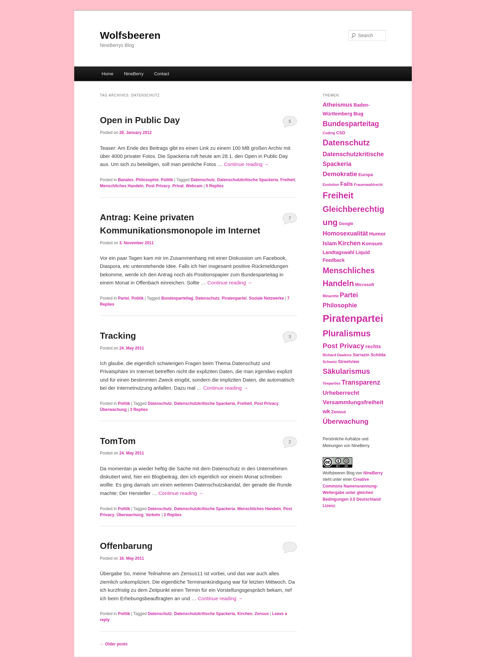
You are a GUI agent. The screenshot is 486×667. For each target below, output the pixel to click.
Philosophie (147, 179)
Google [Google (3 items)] (346, 223)
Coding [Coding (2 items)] (329, 133)
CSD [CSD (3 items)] (340, 133)
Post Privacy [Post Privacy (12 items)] (343, 346)
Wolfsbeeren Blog (339, 473)
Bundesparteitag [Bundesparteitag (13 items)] (351, 124)
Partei (123, 298)
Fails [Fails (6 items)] (346, 184)
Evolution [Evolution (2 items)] (331, 185)
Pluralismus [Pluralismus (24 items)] (347, 333)
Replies (215, 186)
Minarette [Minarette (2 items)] (331, 296)
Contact (161, 73)
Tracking (118, 336)
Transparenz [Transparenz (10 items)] (361, 382)
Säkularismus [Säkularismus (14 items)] (346, 371)
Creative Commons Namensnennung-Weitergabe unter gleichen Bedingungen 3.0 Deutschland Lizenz (352, 492)
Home (107, 73)
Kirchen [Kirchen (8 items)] (349, 243)
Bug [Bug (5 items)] (358, 113)
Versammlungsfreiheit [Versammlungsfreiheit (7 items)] (353, 402)
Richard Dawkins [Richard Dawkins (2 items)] (337, 355)
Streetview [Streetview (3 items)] (348, 361)
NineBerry (133, 73)
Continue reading (246, 164)
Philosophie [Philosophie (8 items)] (340, 305)
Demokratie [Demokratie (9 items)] (340, 173)
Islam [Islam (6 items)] (330, 243)
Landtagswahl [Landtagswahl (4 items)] (338, 252)
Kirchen (244, 613)
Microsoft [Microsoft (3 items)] (364, 284)
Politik (167, 179)
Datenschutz (203, 179)
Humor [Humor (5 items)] (377, 234)
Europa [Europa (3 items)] (365, 174)
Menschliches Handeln (121, 186)
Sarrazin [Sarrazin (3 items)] (361, 355)
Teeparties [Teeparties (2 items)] (332, 383)
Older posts (114, 644)
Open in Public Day (140, 120)
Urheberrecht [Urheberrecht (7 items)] (341, 392)
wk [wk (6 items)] (326, 411)
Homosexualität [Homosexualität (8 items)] (345, 233)
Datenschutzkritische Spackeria (247, 179)
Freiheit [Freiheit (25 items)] (338, 195)
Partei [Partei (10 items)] (349, 295)
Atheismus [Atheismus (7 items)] (337, 104)
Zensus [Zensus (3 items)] (338, 412)
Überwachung (113, 409)
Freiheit (287, 179)
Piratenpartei (234, 298)
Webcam (194, 186)
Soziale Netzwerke (266, 298)
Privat (178, 186)
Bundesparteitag (177, 298)
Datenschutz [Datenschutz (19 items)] (346, 142)
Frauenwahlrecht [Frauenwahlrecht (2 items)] (368, 185)
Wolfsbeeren (130, 35)
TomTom (118, 441)
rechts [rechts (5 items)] (373, 346)
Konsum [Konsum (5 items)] (372, 243)
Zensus (262, 613)
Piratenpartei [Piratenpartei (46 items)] (353, 318)
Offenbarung (126, 546)
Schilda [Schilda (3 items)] (378, 355)
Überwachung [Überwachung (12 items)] (346, 421)
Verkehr (152, 514)
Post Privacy (158, 186)
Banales (125, 179)
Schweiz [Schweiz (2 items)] (330, 362)
